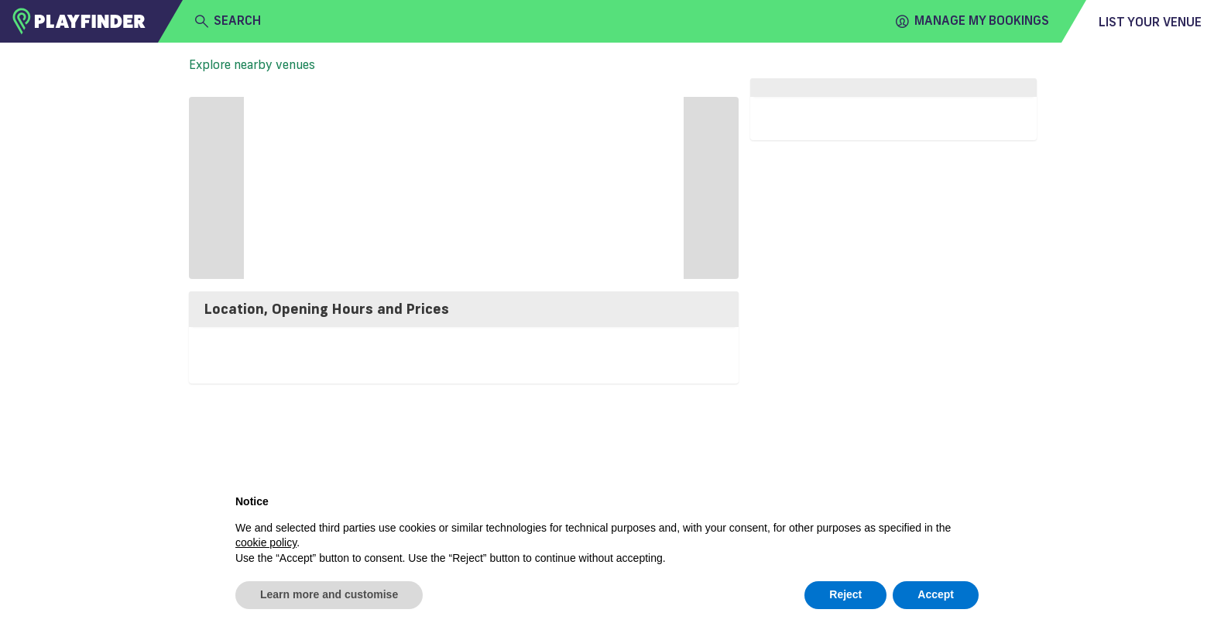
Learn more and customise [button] (329, 594)
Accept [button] (935, 594)
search (228, 20)
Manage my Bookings (972, 20)
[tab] (464, 309)
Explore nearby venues (252, 64)
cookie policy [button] (266, 542)
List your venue (1150, 21)
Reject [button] (845, 594)
